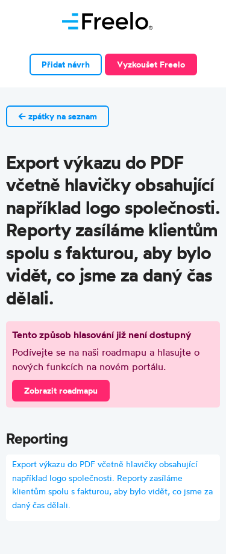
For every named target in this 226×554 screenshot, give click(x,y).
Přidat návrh (66, 64)
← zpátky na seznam (57, 116)
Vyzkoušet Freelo (151, 64)
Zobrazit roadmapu (61, 390)
